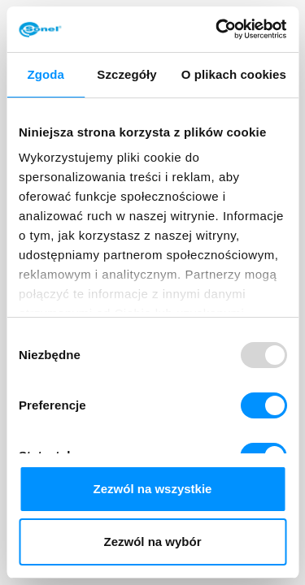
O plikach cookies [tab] (233, 74)
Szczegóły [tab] (126, 74)
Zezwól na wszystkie (153, 489)
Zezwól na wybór (152, 541)
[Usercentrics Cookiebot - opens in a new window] (217, 29)
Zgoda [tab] (45, 74)
